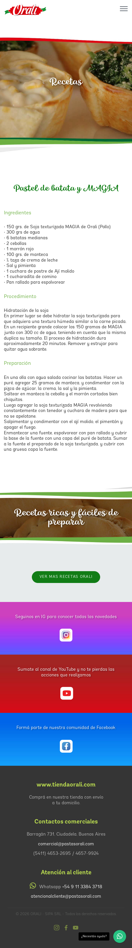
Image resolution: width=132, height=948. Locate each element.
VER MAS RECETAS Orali (66, 577)
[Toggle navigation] (124, 8)
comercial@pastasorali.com (66, 844)
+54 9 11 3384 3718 (82, 887)
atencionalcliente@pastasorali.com (66, 896)
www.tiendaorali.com (66, 785)
